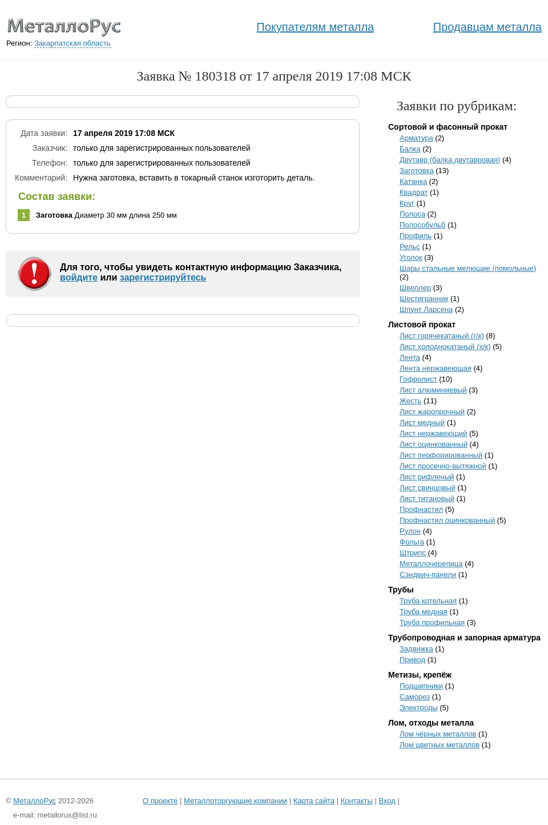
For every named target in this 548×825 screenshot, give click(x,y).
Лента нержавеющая (436, 368)
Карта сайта (314, 800)
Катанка (413, 181)
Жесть (410, 401)
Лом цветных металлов (440, 744)
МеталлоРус (34, 800)
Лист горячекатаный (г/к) (442, 335)
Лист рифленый (427, 476)
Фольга (412, 542)
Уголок (411, 257)
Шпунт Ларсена (426, 309)
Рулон (410, 531)
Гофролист (418, 379)
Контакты (357, 800)
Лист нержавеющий (433, 433)
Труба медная (424, 611)
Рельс (410, 246)
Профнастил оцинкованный (447, 520)
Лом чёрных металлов (438, 734)
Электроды (419, 707)
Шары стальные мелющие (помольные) (468, 268)
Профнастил (421, 509)
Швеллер (415, 287)
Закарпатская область (72, 43)
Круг (407, 203)
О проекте (160, 800)
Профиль (416, 235)
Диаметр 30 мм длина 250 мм (106, 215)
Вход (386, 800)
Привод (412, 659)
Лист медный (422, 422)
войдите (79, 277)
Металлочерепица (431, 563)
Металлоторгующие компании (235, 800)
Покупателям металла (315, 27)
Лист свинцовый (428, 487)
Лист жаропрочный (432, 411)
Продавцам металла (487, 27)
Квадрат (414, 192)
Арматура (416, 138)
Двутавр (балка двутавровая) (450, 159)
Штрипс (413, 552)
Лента (410, 357)
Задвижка (416, 648)
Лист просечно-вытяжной (443, 466)
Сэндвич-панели (428, 574)
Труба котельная (428, 600)
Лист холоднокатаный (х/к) (445, 346)
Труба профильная (432, 622)
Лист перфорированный (441, 455)
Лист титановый (427, 498)
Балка (410, 149)
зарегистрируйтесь (163, 277)
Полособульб (422, 225)
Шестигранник (424, 298)
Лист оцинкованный (434, 444)
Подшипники (421, 686)
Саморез (415, 696)
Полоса (412, 214)
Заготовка (417, 170)
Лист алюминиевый (433, 390)
